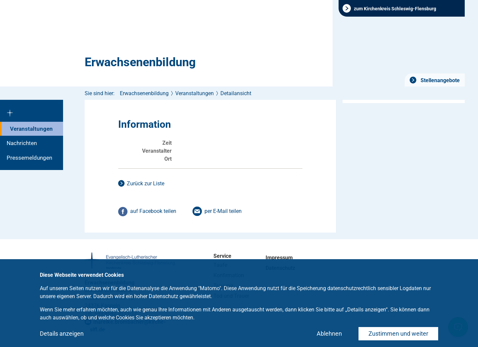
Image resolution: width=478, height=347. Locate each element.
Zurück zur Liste (145, 183)
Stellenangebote (439, 80)
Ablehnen (329, 333)
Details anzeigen (62, 333)
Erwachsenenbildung (140, 62)
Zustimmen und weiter (398, 333)
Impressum (279, 258)
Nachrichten (22, 143)
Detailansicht (235, 93)
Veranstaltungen (31, 128)
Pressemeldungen (29, 157)
